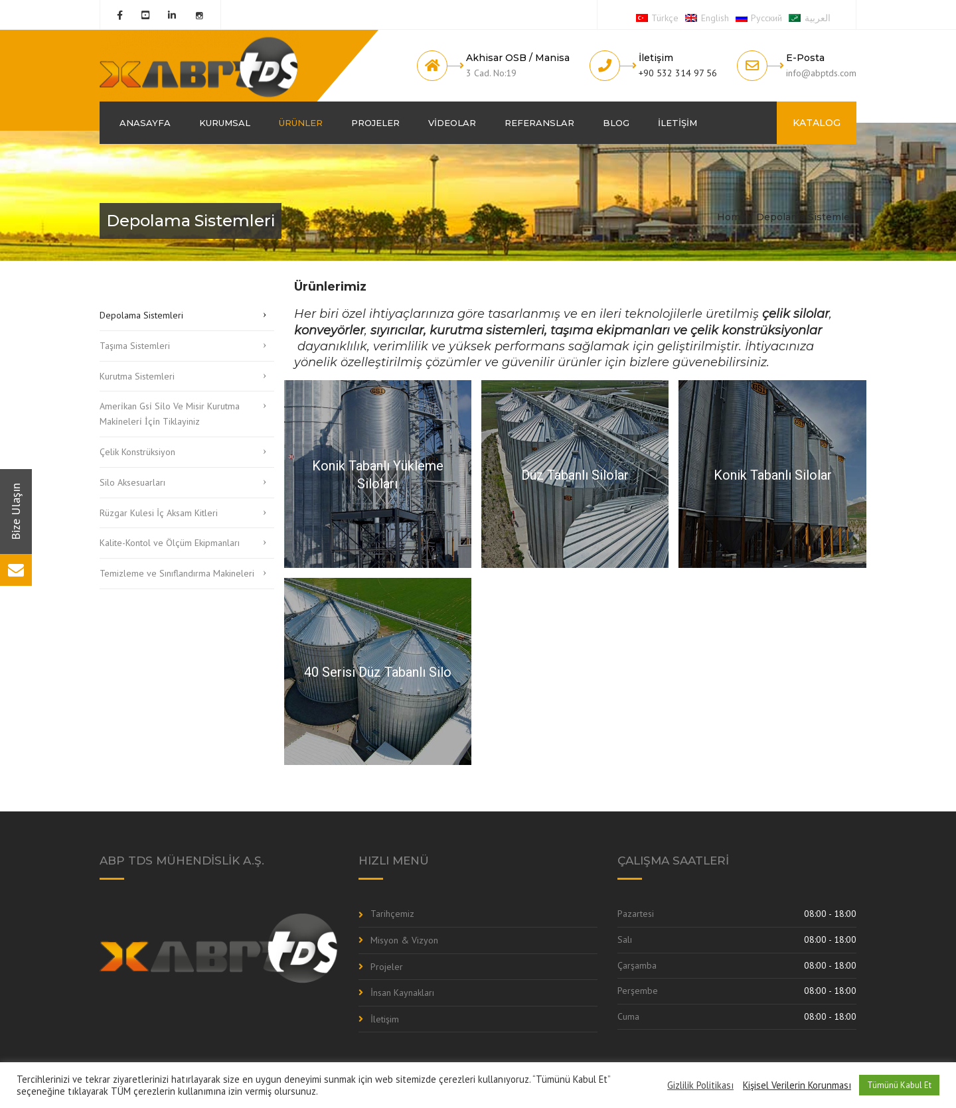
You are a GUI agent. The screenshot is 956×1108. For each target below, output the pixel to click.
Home (731, 217)
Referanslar (539, 122)
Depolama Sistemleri (141, 315)
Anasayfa (145, 122)
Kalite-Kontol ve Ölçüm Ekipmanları (170, 543)
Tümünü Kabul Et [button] (899, 1085)
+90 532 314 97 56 (678, 73)
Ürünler (301, 122)
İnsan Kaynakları (402, 993)
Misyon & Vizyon (404, 940)
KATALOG (816, 123)
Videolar (452, 122)
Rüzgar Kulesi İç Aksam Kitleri (159, 513)
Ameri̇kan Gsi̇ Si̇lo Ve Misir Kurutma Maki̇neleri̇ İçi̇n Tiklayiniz (170, 413)
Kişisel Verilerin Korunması (797, 1085)
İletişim (677, 122)
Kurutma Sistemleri (137, 376)
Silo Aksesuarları (132, 482)
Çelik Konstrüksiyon (137, 452)
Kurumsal (224, 122)
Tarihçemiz (392, 914)
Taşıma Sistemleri (135, 346)
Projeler (375, 122)
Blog (616, 122)
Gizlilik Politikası (700, 1085)
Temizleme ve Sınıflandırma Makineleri (177, 573)
